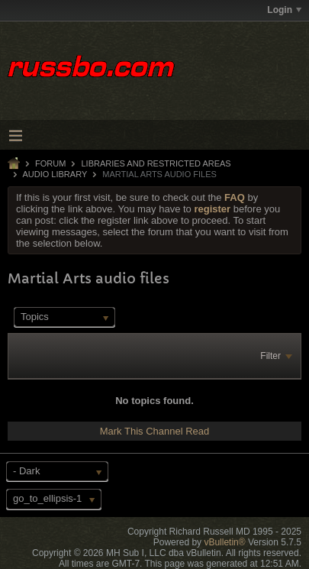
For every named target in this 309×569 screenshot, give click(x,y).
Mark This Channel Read (155, 431)
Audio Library (54, 174)
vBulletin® (224, 542)
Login (284, 10)
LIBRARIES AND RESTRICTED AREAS (155, 163)
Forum (50, 163)
